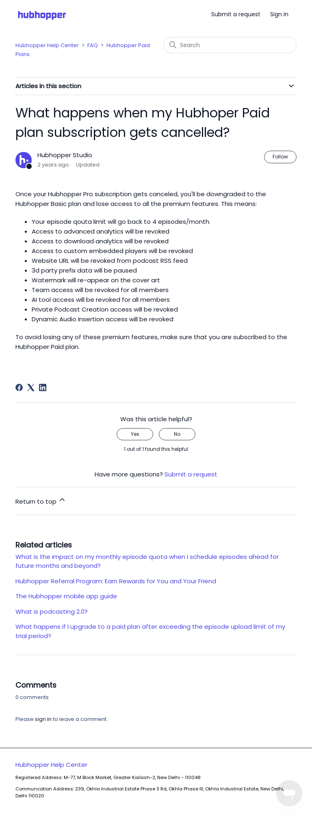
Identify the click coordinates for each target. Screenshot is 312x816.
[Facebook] (19, 387)
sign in (43, 719)
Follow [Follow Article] (280, 156)
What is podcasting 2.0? (51, 611)
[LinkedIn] (42, 387)
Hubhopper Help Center (47, 45)
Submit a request (235, 14)
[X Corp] (31, 387)
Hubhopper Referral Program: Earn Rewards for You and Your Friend (115, 581)
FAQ (92, 45)
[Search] (230, 45)
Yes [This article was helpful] (135, 434)
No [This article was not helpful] (177, 434)
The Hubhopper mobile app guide (66, 596)
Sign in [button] (279, 14)
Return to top (40, 501)
